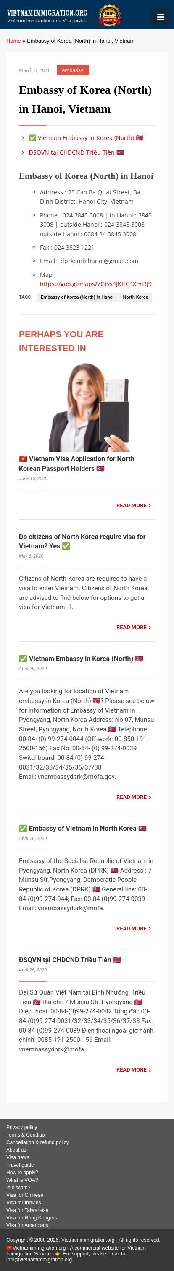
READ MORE (131, 505)
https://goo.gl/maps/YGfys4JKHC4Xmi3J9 (96, 284)
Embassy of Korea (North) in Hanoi (77, 297)
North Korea (135, 297)
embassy (73, 70)
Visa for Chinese (24, 1195)
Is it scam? (18, 1188)
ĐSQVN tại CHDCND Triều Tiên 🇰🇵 (71, 152)
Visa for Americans (27, 1225)
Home (13, 41)
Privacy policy (21, 1127)
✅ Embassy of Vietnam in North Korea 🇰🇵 (83, 828)
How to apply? (22, 1172)
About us (16, 1150)
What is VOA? (22, 1180)
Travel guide (20, 1165)
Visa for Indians (23, 1203)
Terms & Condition (26, 1135)
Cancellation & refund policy (37, 1142)
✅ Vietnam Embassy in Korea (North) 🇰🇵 (81, 138)
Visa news (17, 1157)
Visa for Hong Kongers (31, 1218)
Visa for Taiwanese (27, 1210)
